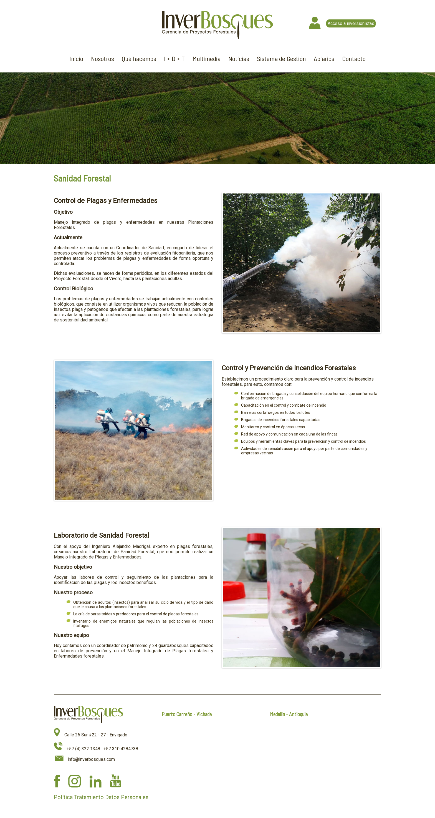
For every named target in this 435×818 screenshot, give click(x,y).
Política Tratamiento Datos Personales (101, 797)
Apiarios (324, 58)
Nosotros (102, 58)
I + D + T (174, 58)
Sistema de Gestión (281, 58)
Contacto (354, 58)
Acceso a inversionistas (351, 23)
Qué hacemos (139, 58)
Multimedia (207, 58)
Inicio (76, 58)
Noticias (238, 58)
